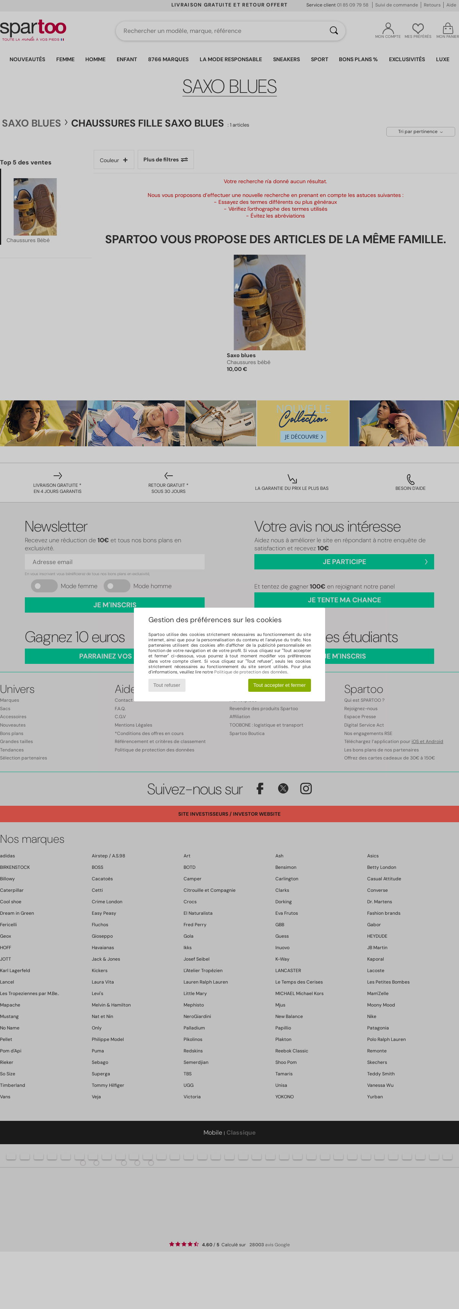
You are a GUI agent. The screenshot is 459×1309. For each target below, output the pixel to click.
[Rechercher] (334, 31)
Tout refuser (166, 685)
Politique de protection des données (250, 672)
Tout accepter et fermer (279, 685)
